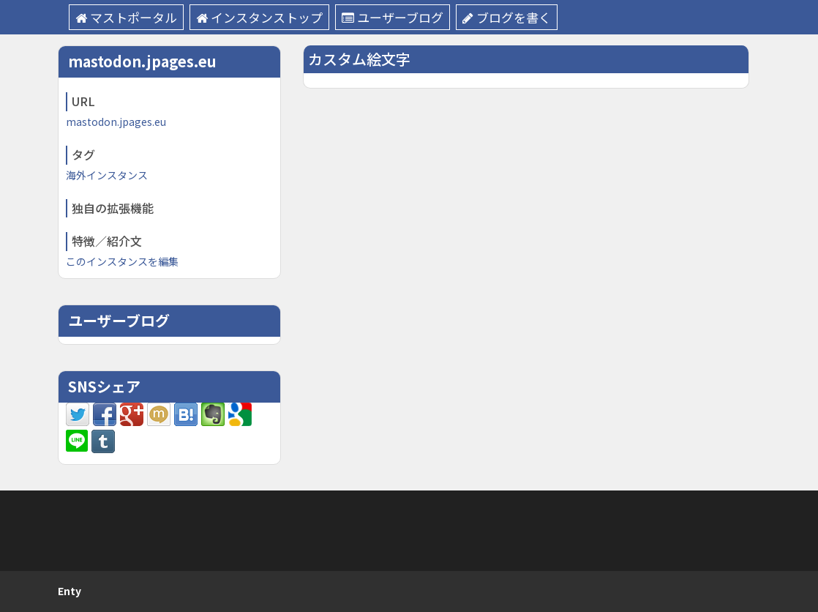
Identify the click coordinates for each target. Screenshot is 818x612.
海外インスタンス (107, 175)
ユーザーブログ (392, 17)
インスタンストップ (259, 17)
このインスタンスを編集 (122, 261)
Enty (69, 590)
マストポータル (126, 17)
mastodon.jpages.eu (116, 121)
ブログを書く (506, 17)
